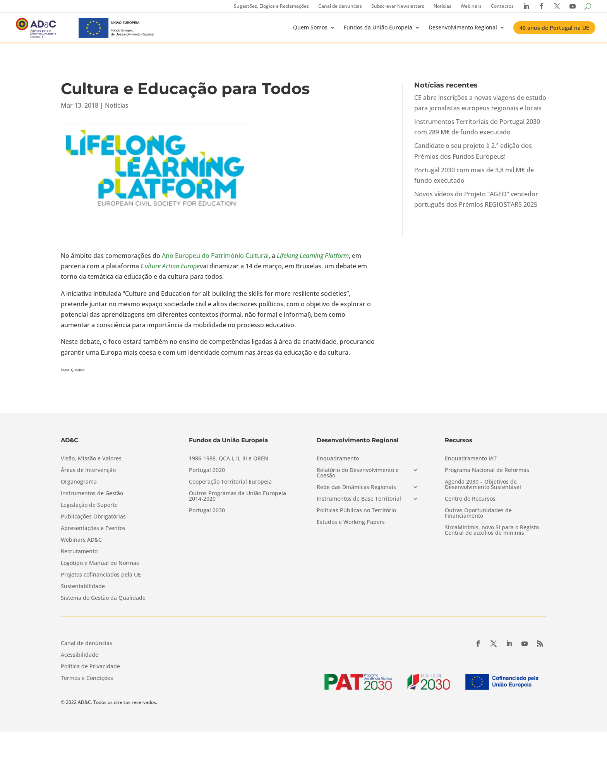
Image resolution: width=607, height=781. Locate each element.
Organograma (79, 482)
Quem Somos (310, 27)
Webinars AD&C (81, 540)
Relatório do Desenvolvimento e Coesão (358, 473)
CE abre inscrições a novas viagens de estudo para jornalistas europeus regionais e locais (480, 102)
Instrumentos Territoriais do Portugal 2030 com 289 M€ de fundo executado (477, 126)
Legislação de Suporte (89, 505)
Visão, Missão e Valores (91, 459)
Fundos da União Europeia (378, 27)
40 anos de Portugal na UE (554, 27)
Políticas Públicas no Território (356, 511)
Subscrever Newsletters (397, 6)
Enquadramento (338, 459)
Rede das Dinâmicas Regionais (356, 487)
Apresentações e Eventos (93, 528)
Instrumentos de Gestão (92, 494)
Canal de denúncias (340, 6)
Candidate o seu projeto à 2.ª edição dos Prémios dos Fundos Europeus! (473, 150)
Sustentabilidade (83, 587)
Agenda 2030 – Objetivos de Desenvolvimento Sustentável (483, 485)
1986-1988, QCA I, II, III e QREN (228, 459)
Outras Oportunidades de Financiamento (478, 513)
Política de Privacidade (90, 667)
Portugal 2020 (207, 470)
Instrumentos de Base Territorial (359, 499)
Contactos (502, 6)
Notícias (442, 6)
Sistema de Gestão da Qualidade (103, 598)
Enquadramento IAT (471, 459)
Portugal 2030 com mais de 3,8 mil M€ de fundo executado (474, 175)
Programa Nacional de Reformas (487, 470)
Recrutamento (79, 552)
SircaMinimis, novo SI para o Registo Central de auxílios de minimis (492, 530)
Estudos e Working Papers (351, 522)
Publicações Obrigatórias (93, 517)
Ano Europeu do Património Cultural (215, 255)
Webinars (471, 6)
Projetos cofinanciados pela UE (101, 575)
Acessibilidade (79, 655)
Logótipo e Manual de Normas (100, 563)
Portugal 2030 (207, 511)
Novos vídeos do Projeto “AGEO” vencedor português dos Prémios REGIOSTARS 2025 (476, 199)
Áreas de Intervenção (88, 470)
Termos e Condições (87, 678)
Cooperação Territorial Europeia (230, 482)
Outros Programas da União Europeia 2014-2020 (237, 496)
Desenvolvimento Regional (463, 27)
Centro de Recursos (470, 499)
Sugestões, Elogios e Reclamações (271, 6)
